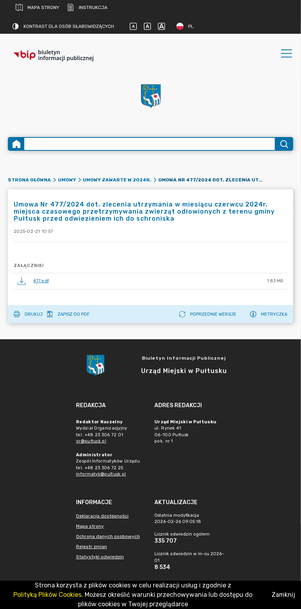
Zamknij (283, 594)
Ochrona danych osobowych (108, 536)
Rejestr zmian (91, 546)
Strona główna (29, 180)
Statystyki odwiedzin (100, 557)
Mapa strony (37, 7)
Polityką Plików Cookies (47, 594)
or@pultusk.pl (91, 441)
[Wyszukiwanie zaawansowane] (149, 144)
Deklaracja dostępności (102, 516)
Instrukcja (87, 7)
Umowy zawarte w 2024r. (117, 180)
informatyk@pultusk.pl (101, 474)
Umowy (67, 180)
